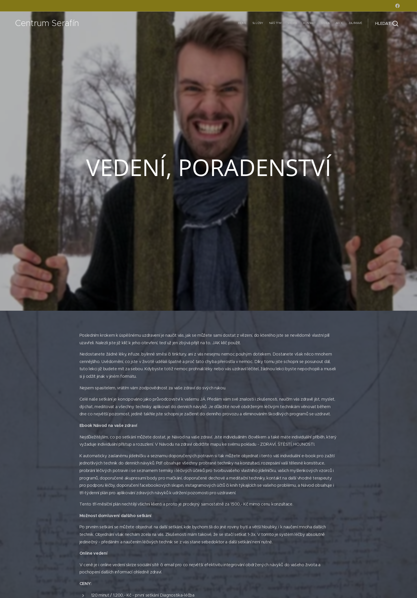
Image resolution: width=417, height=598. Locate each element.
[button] (386, 23)
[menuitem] (322, 23)
